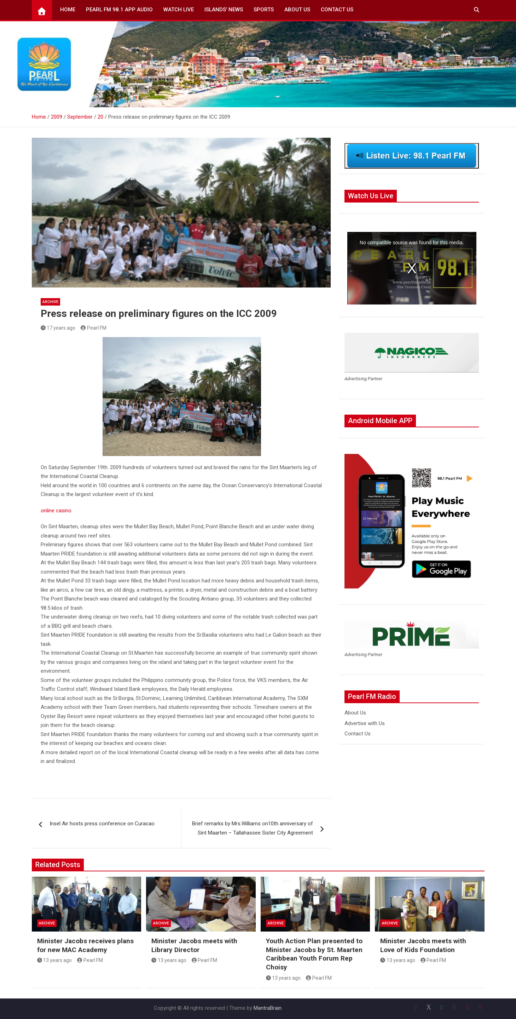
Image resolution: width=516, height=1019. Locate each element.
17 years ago (58, 328)
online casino (56, 510)
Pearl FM (93, 328)
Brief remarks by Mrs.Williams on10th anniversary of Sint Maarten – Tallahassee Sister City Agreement (252, 828)
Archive (50, 302)
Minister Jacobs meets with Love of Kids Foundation (423, 945)
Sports (264, 9)
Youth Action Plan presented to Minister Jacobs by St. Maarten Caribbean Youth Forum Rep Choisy (314, 954)
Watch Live (178, 9)
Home (67, 9)
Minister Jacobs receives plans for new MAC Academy (85, 945)
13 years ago (54, 960)
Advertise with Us (364, 723)
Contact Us (337, 9)
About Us (297, 9)
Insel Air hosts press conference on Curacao (102, 823)
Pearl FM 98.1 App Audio (119, 9)
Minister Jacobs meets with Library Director (194, 945)
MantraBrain (268, 1008)
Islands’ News (223, 9)
